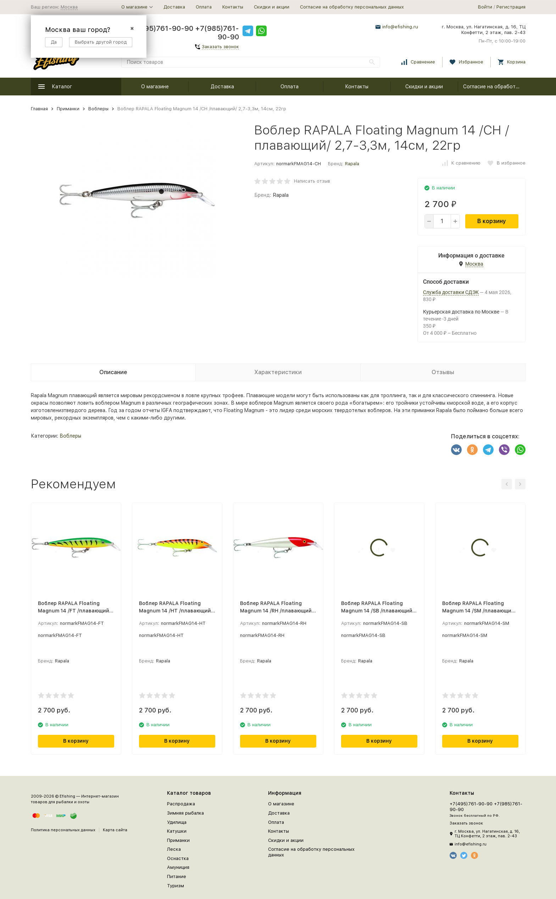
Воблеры (98, 108)
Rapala (352, 163)
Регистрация (511, 7)
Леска (174, 849)
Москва (69, 7)
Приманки (68, 108)
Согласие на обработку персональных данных (352, 7)
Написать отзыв (312, 181)
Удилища (177, 822)
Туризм (175, 885)
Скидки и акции (271, 7)
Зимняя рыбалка (185, 813)
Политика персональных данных (63, 830)
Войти (485, 7)
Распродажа (181, 803)
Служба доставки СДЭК (451, 292)
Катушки (177, 831)
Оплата (204, 7)
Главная (39, 108)
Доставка (174, 7)
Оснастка (178, 858)
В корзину (491, 221)
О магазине (155, 86)
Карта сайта (115, 830)
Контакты (232, 7)
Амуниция (178, 867)
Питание (176, 876)
